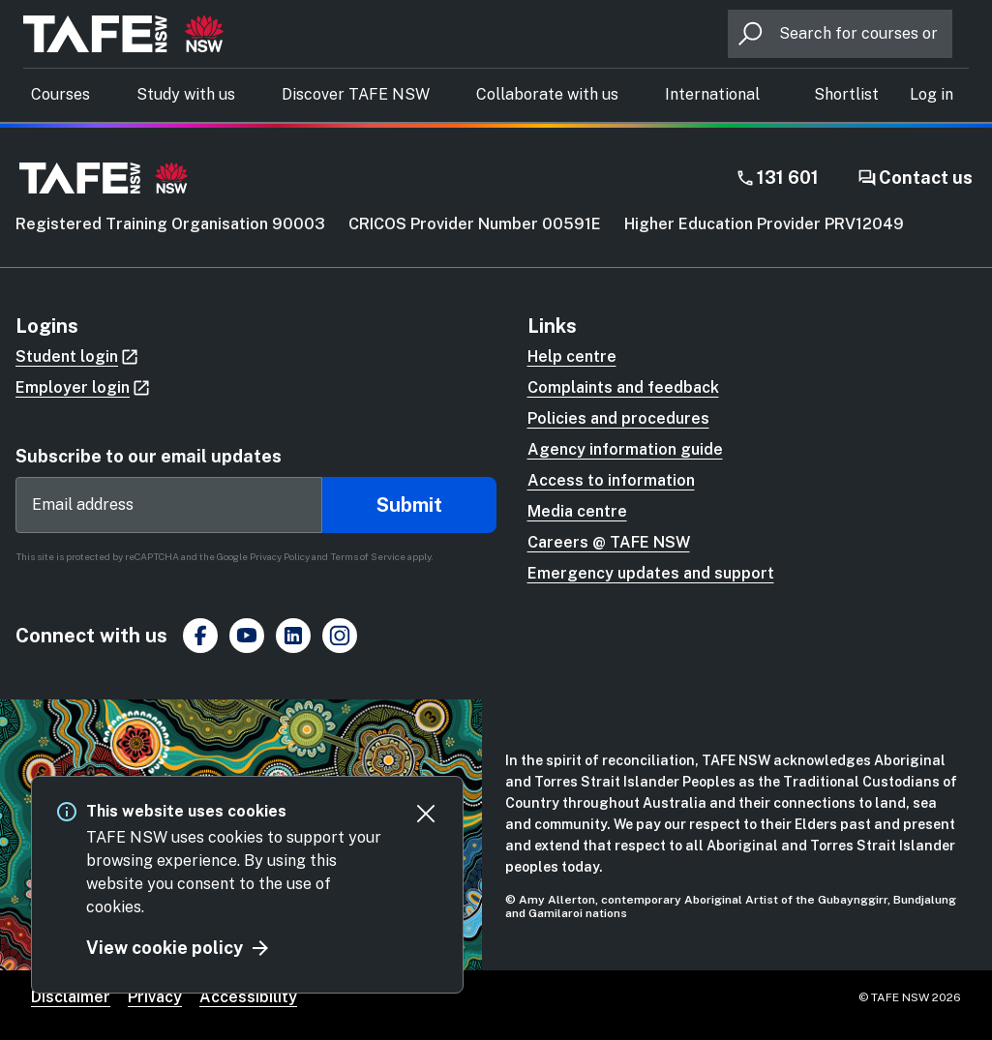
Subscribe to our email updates (148, 456)
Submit (409, 505)
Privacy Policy (280, 556)
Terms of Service (368, 556)
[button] (931, 95)
